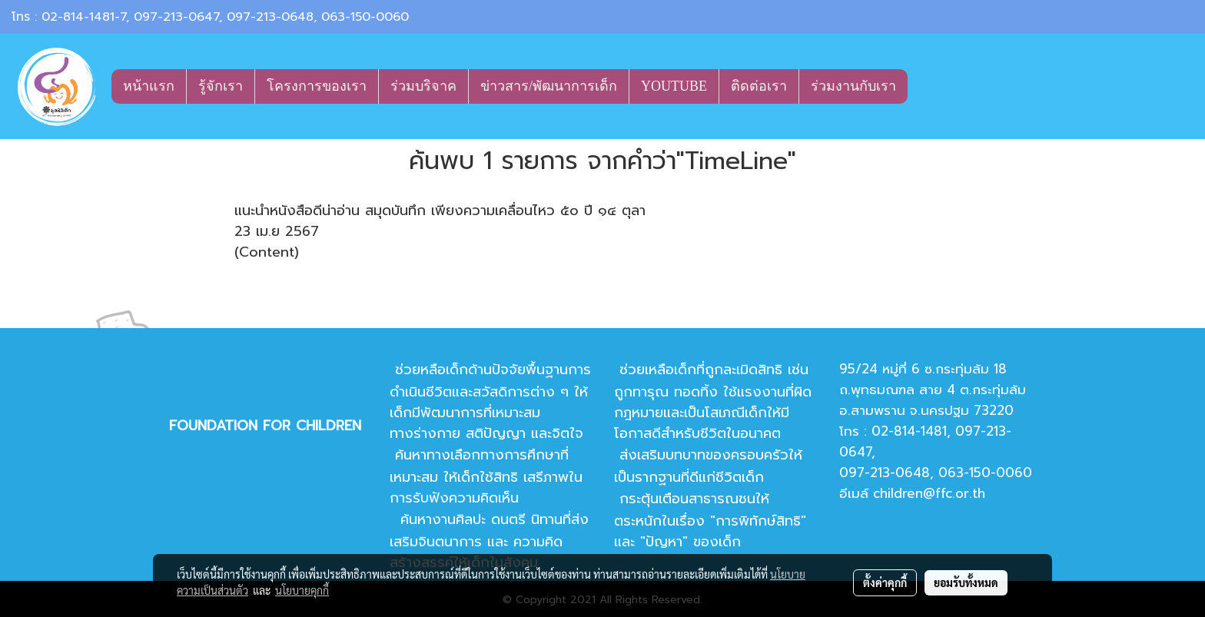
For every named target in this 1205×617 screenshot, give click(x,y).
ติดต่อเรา (759, 86)
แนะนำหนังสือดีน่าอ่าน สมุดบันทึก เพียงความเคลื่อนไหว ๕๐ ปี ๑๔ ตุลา (440, 210)
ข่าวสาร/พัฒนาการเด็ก (548, 86)
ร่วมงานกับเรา (853, 86)
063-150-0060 (365, 17)
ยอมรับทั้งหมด (966, 582)
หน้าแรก (148, 86)
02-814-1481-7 (83, 17)
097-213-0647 (176, 17)
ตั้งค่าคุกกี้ (885, 582)
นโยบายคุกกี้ (302, 590)
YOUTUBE (674, 86)
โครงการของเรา (317, 86)
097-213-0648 (270, 17)
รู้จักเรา (220, 86)
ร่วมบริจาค (423, 86)
